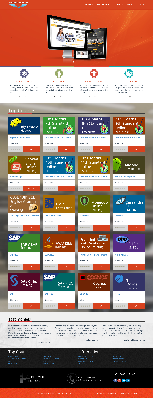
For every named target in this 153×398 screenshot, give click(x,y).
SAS (11, 294)
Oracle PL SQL (13, 363)
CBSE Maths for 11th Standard (94, 176)
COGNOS (84, 294)
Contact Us (140, 5)
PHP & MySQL (121, 255)
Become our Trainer (105, 5)
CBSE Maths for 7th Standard (58, 137)
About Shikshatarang (86, 356)
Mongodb (84, 215)
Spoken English (17, 176)
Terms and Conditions (121, 361)
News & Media (119, 356)
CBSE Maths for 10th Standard (59, 176)
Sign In (129, 5)
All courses (82, 363)
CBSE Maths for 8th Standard (93, 137)
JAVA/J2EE (49, 255)
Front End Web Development (93, 255)
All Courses (89, 5)
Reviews (120, 5)
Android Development (125, 176)
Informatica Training (51, 359)
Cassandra (120, 215)
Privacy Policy (118, 359)
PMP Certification (53, 215)
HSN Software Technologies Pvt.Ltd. (131, 393)
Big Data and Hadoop (20, 137)
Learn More (24, 97)
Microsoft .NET (49, 363)
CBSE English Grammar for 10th (24, 215)
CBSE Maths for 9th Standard (128, 137)
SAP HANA (47, 356)
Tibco (117, 294)
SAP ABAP (14, 255)
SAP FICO (49, 294)
